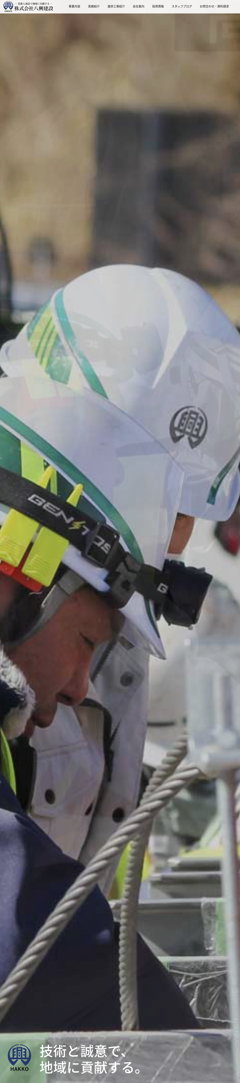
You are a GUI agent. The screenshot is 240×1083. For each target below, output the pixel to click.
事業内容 (74, 6)
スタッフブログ (182, 6)
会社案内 (138, 6)
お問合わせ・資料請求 (214, 6)
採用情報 (158, 6)
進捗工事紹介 (116, 6)
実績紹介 (94, 6)
